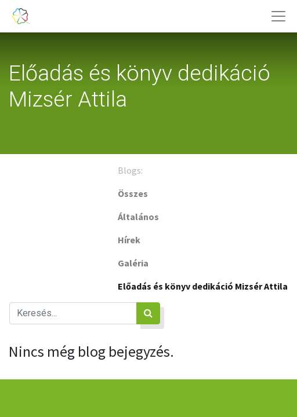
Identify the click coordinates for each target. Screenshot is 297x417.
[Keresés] (148, 313)
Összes (133, 193)
